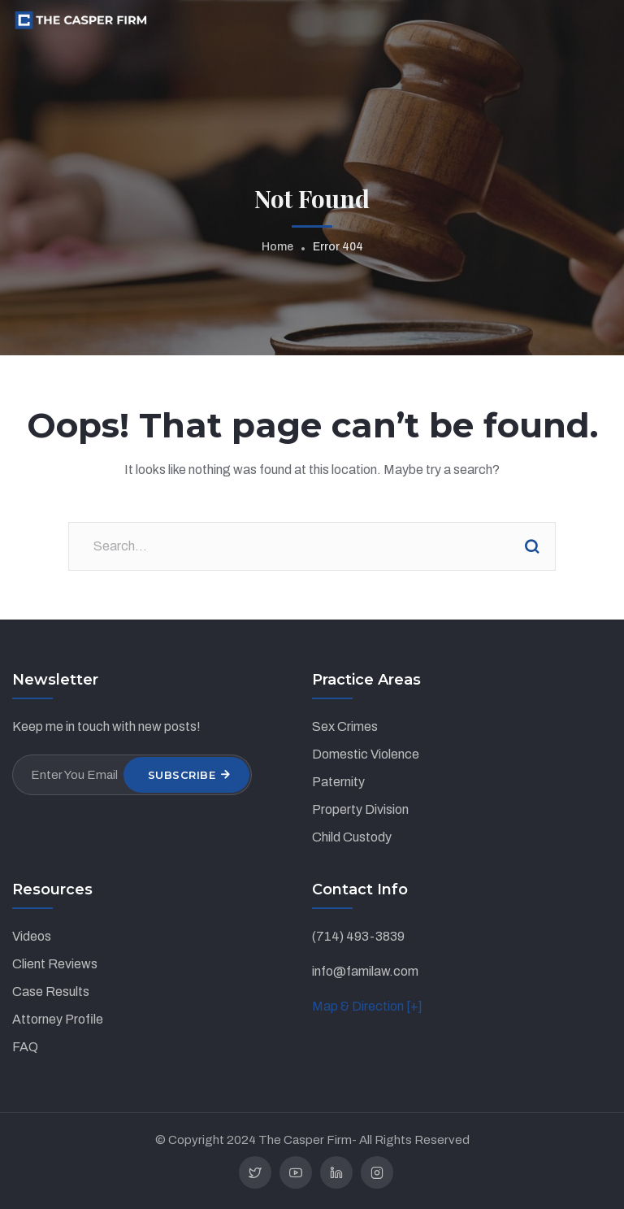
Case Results (50, 991)
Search (531, 546)
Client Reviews (55, 964)
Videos (31, 936)
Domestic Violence (365, 754)
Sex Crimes (345, 726)
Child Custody (352, 837)
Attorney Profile (57, 1019)
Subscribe (182, 774)
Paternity (338, 782)
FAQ (25, 1047)
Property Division (360, 809)
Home (277, 247)
